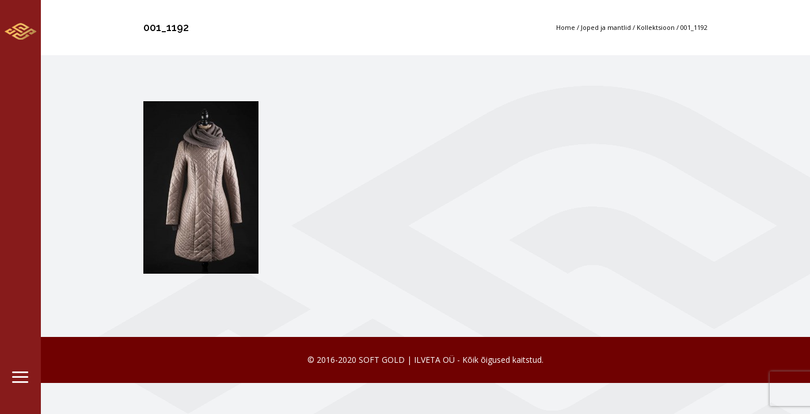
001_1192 (694, 27)
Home (565, 27)
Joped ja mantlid (606, 27)
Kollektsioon (656, 27)
